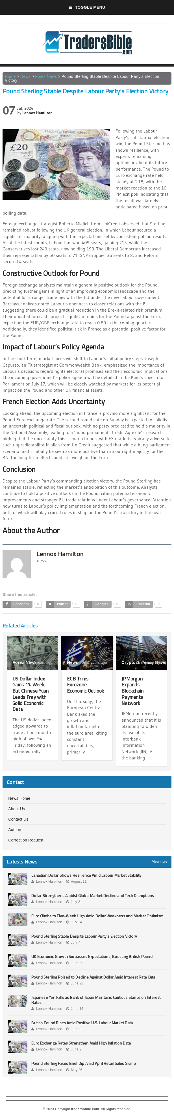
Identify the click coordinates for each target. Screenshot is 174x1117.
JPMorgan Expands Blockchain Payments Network (133, 691)
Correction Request (25, 840)
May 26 (74, 1069)
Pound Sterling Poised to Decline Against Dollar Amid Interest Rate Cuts (93, 977)
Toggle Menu (87, 7)
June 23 (74, 983)
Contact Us (18, 819)
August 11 (76, 881)
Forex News (46, 76)
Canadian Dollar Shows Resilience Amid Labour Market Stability (86, 875)
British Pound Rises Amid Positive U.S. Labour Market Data (82, 1023)
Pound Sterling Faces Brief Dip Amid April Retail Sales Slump (83, 1063)
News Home (19, 798)
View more (159, 861)
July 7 (73, 942)
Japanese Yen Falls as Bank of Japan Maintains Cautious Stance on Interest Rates (95, 999)
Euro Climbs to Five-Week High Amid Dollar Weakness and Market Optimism (97, 915)
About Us (16, 808)
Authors (15, 829)
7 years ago (94, 662)
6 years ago (40, 662)
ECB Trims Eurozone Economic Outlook (86, 685)
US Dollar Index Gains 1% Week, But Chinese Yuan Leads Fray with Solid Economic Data (31, 694)
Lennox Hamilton (37, 112)
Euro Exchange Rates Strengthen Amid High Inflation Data (81, 1043)
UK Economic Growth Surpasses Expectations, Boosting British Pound (92, 956)
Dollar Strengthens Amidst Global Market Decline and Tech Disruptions (92, 895)
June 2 (73, 1049)
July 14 (74, 922)
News (25, 76)
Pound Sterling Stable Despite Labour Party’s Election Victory (84, 936)
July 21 (74, 901)
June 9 (73, 1029)
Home (10, 76)
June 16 (74, 1008)
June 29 (74, 962)
